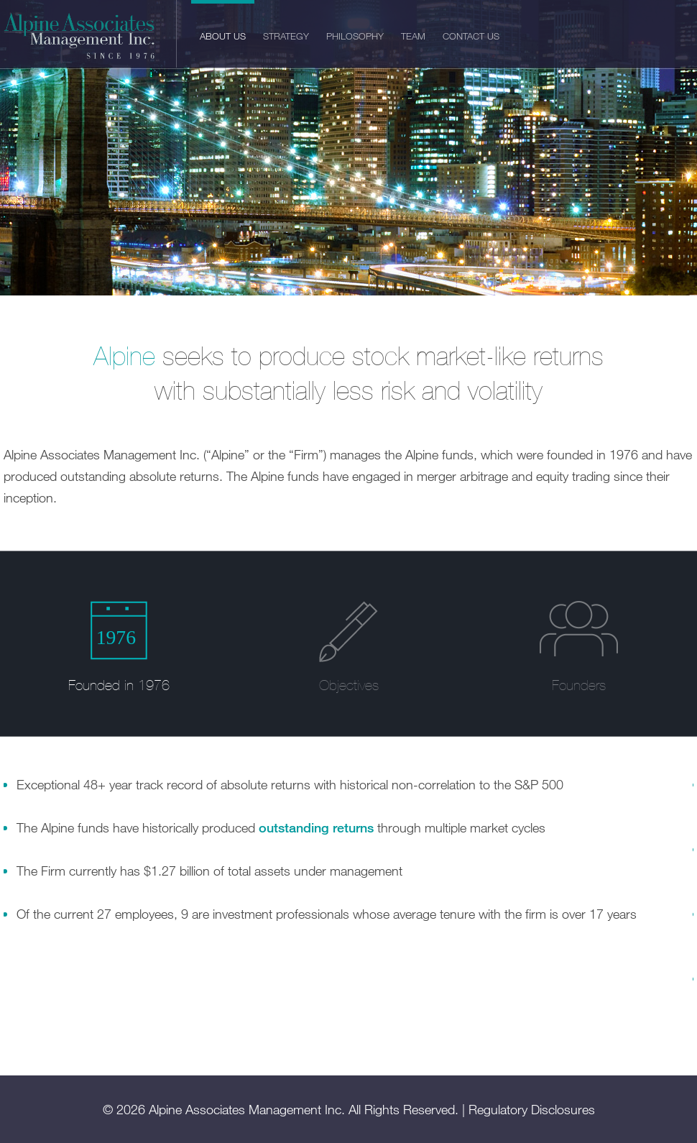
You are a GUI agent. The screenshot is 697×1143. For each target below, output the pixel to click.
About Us (223, 36)
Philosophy (355, 36)
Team (413, 36)
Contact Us (471, 36)
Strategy (286, 36)
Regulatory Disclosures (531, 1109)
